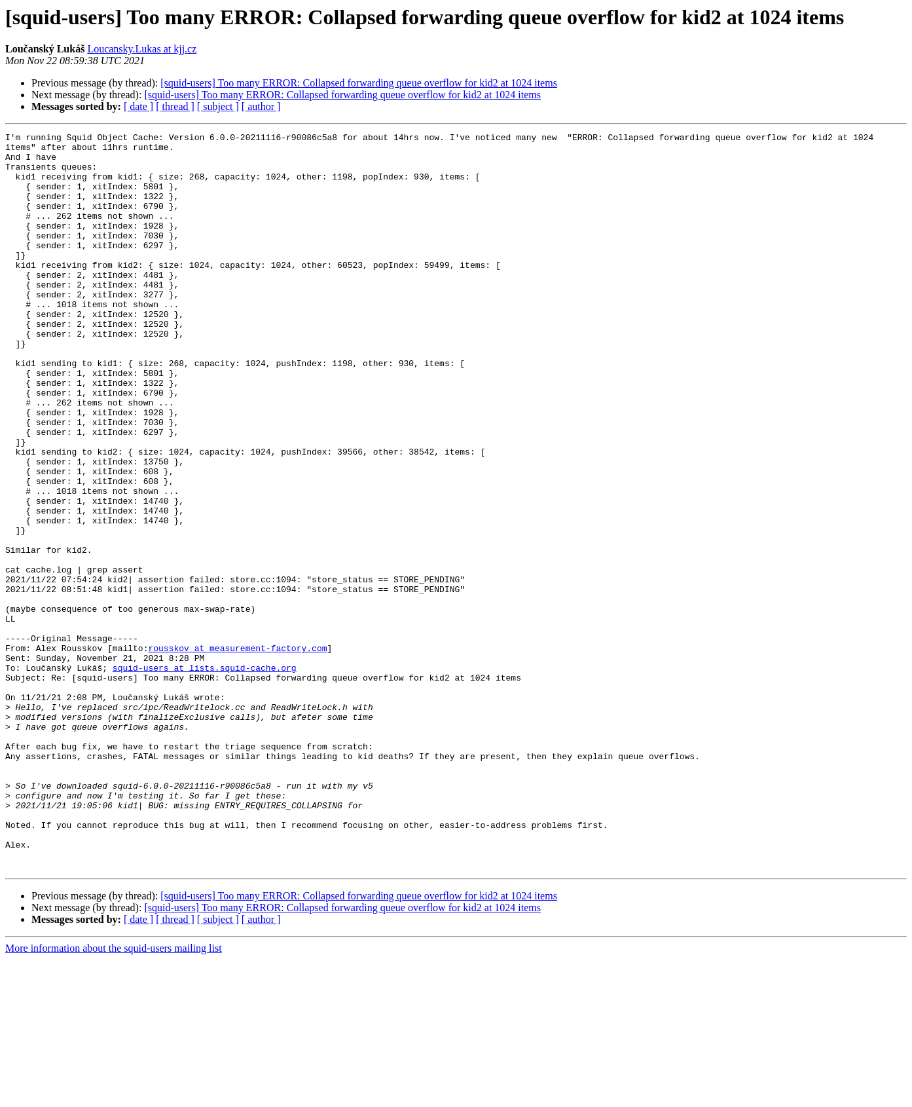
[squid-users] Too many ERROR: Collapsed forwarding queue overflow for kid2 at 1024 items (358, 82)
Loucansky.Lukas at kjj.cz (141, 48)
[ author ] (261, 106)
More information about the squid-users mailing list (113, 1095)
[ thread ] (175, 106)
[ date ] (138, 106)
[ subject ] (218, 106)
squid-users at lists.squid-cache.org (205, 775)
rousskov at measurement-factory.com (237, 752)
